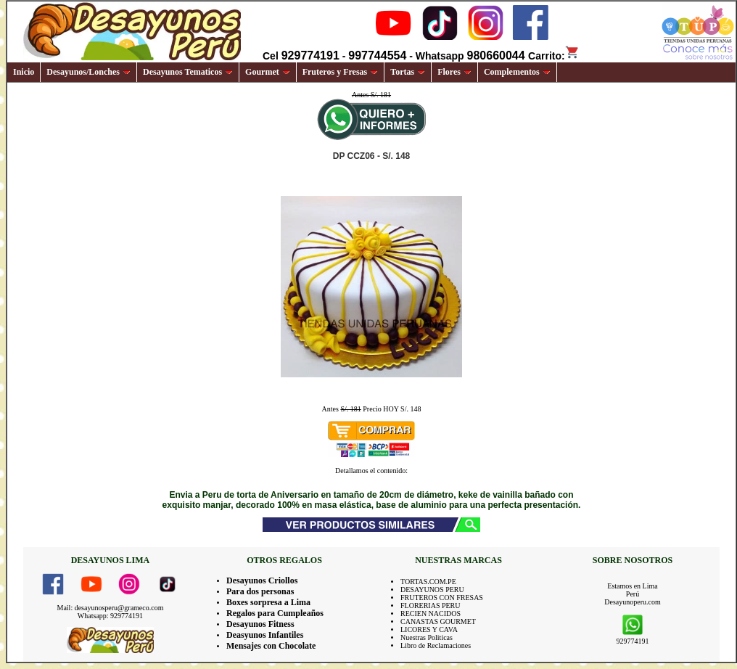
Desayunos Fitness (260, 624)
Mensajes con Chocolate (271, 646)
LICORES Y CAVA (429, 629)
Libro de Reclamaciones (435, 645)
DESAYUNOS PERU (432, 590)
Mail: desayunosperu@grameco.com (110, 608)
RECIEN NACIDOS (430, 613)
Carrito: (554, 56)
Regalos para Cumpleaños (275, 613)
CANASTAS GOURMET (438, 621)
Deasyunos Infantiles (264, 635)
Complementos (517, 72)
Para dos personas (260, 591)
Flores (454, 72)
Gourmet (267, 72)
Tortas (407, 72)
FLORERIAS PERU (430, 606)
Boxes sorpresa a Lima (268, 602)
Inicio (23, 72)
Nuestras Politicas (426, 637)
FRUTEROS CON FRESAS (441, 598)
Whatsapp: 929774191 (110, 616)
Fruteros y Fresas (340, 72)
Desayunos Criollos (261, 580)
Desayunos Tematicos (188, 72)
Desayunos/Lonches (88, 72)
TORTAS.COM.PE (428, 582)
